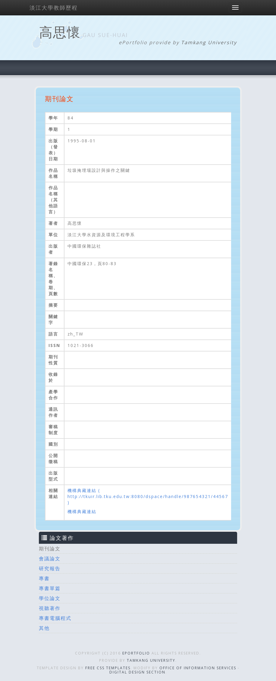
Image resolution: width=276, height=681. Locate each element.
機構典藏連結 (81, 511)
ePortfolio (136, 653)
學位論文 (50, 598)
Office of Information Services (197, 667)
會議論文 (50, 558)
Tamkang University (209, 42)
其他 (44, 628)
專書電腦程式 (55, 618)
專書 (44, 578)
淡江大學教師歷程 (54, 7)
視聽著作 (50, 608)
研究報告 (50, 568)
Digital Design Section (137, 672)
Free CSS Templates (107, 667)
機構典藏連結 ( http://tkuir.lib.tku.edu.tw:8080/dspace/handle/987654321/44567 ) (147, 496)
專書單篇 (50, 588)
